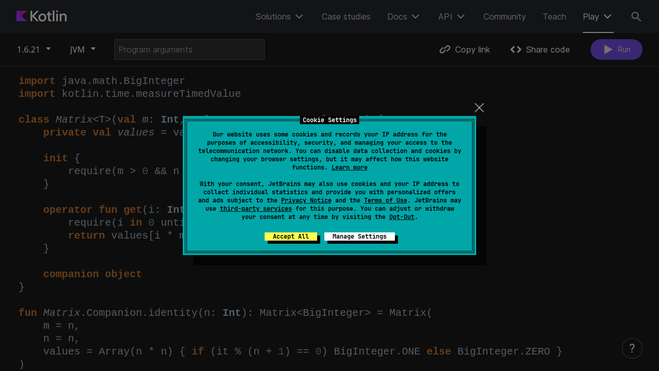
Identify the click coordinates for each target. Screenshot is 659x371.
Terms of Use (385, 200)
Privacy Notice (306, 200)
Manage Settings (360, 236)
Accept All (291, 236)
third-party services (256, 209)
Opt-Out (401, 217)
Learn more (350, 167)
